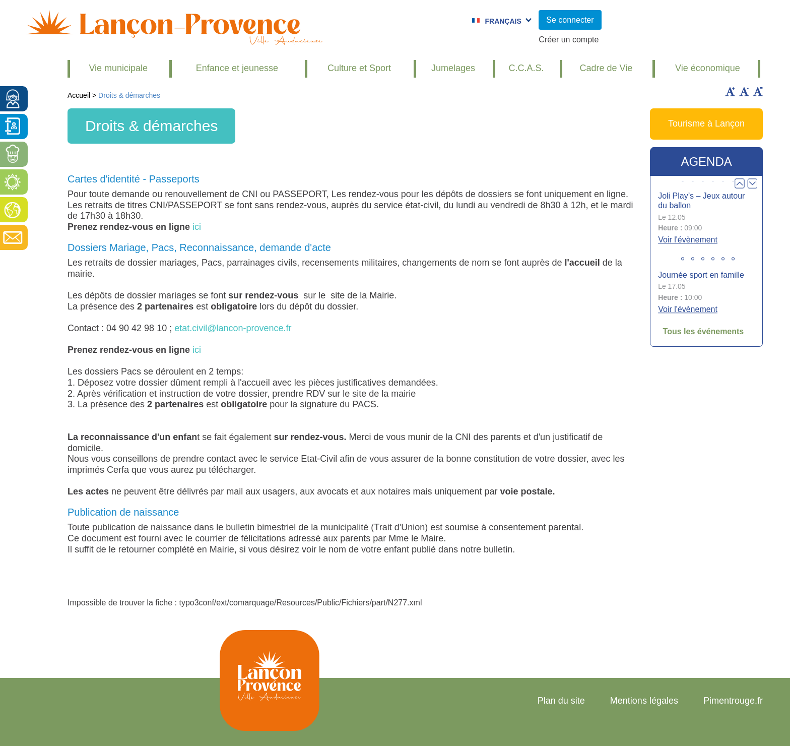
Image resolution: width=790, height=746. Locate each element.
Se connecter (570, 20)
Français (503, 21)
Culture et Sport (359, 68)
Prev (740, 183)
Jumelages (453, 68)
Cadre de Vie (605, 68)
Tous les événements (703, 331)
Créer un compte (569, 39)
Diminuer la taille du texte (744, 92)
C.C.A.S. (526, 68)
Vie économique (707, 68)
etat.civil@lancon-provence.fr (232, 328)
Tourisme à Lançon (706, 123)
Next (752, 183)
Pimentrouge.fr (733, 701)
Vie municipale (118, 68)
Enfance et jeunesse (237, 68)
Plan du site (561, 701)
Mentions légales (644, 701)
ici (196, 227)
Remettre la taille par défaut (758, 92)
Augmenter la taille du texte (730, 92)
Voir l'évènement (687, 239)
